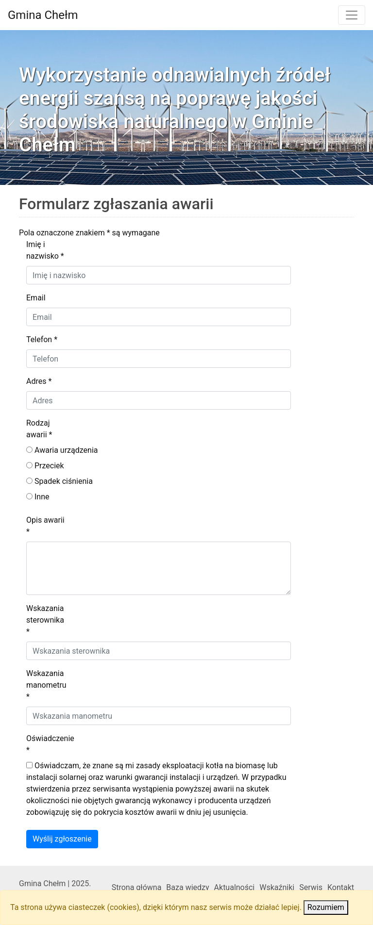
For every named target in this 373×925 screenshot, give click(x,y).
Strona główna (137, 887)
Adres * (38, 381)
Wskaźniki (276, 887)
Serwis (310, 887)
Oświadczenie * (50, 744)
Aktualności (234, 887)
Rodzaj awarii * (39, 428)
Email (36, 297)
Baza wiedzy (187, 887)
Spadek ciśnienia (59, 481)
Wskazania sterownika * (45, 620)
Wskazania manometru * (46, 685)
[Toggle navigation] (351, 15)
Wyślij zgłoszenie (62, 838)
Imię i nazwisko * (45, 250)
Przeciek (45, 465)
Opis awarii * (45, 525)
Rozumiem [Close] (325, 907)
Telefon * (41, 339)
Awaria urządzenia (62, 450)
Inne (37, 496)
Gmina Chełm (43, 15)
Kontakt (340, 887)
